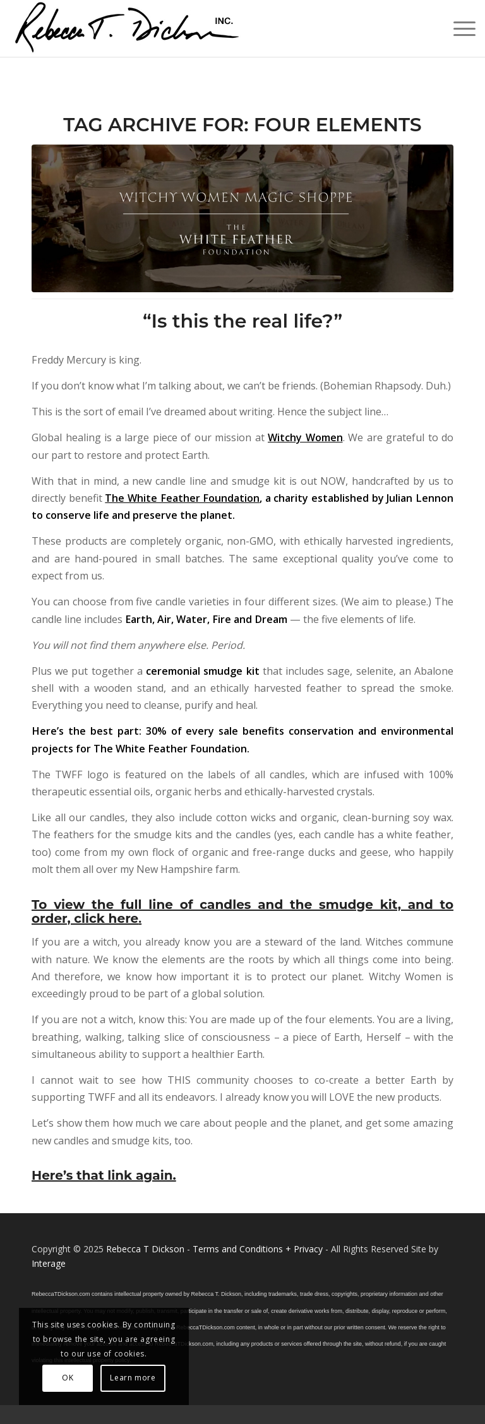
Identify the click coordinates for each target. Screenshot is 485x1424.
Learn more (132, 1377)
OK (67, 1377)
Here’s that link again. (104, 1175)
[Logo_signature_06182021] (127, 28)
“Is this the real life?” (242, 321)
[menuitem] (458, 28)
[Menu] (458, 28)
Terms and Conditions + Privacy (258, 1249)
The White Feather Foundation (182, 498)
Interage (49, 1263)
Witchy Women (305, 437)
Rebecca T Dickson (145, 1249)
